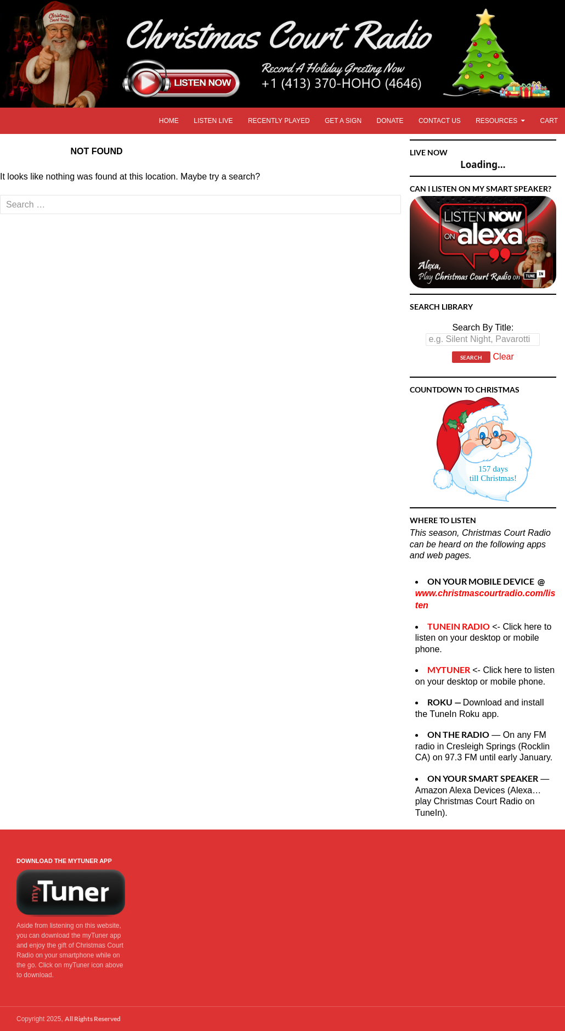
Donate (389, 121)
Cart (549, 121)
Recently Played (279, 121)
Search (471, 357)
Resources (496, 121)
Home (169, 121)
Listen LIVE (213, 121)
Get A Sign (343, 121)
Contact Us (440, 121)
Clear (503, 357)
